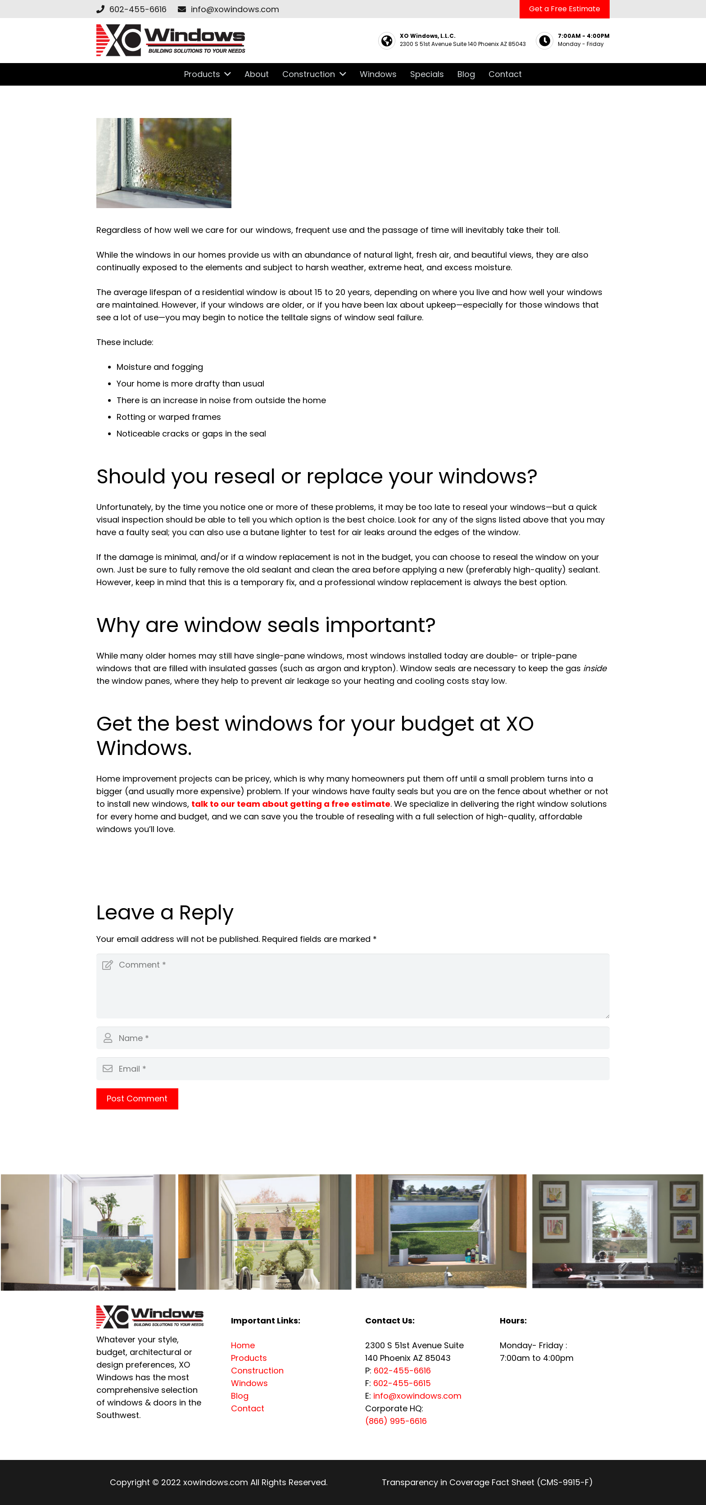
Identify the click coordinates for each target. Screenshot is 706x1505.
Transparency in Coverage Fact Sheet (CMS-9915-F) (487, 1482)
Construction (257, 1370)
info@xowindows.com (235, 9)
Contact (247, 1408)
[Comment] (353, 986)
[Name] (353, 1038)
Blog (240, 1395)
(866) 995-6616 (396, 1421)
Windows (249, 1383)
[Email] (353, 1068)
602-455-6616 (138, 9)
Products (249, 1358)
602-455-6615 (402, 1383)
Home (243, 1345)
